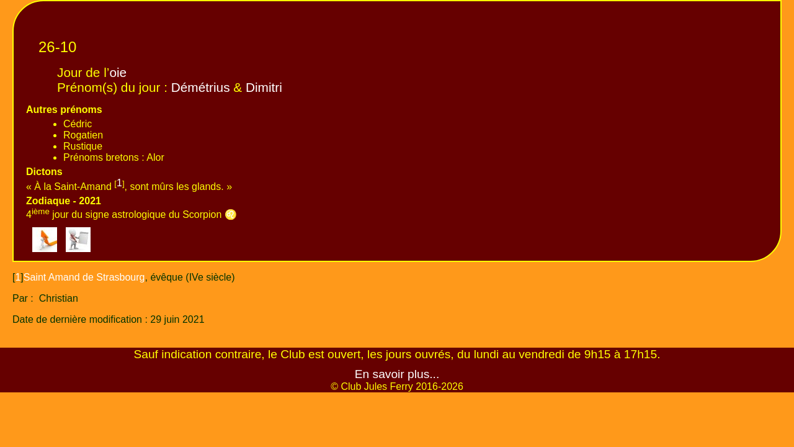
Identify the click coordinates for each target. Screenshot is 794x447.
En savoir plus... (397, 374)
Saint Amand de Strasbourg (84, 277)
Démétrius (200, 87)
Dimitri (264, 87)
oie (118, 72)
